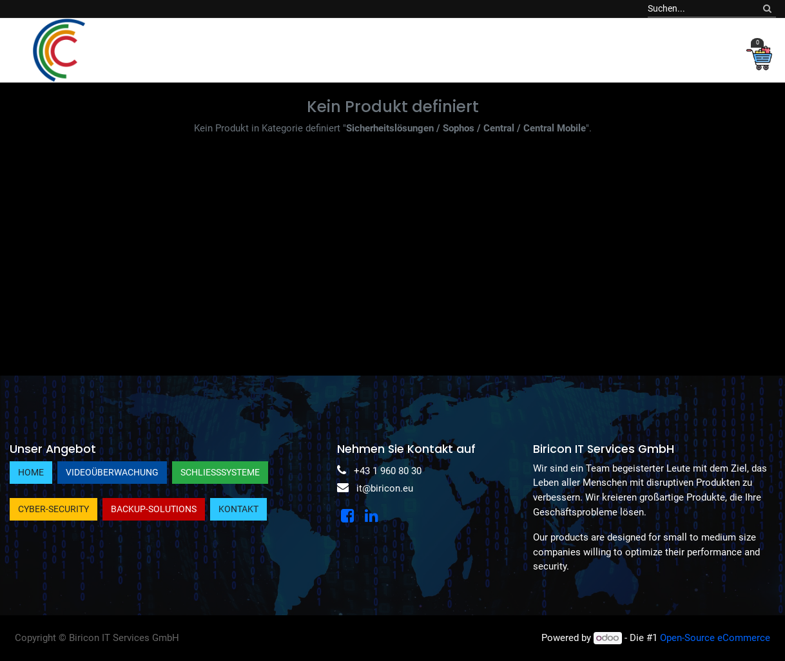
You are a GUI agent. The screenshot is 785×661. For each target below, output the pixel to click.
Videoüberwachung (112, 472)
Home (31, 472)
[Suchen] (767, 8)
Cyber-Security (53, 509)
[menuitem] (124, 50)
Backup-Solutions (154, 509)
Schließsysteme (220, 472)
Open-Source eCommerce (715, 638)
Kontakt (238, 509)
